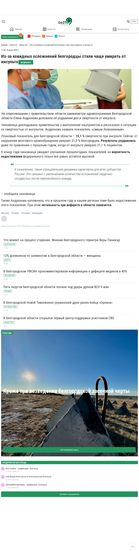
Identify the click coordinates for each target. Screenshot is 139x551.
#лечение (25, 213)
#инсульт (5, 213)
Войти (134, 21)
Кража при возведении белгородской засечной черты (66, 391)
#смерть (15, 213)
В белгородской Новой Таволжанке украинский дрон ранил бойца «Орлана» (58, 303)
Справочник (84, 29)
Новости (49, 29)
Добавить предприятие (69, 494)
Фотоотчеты (121, 29)
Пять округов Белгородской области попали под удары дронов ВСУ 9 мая (56, 287)
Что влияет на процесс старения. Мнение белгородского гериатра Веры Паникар (61, 240)
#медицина (37, 213)
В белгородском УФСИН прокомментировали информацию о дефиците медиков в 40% (65, 271)
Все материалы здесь (69, 450)
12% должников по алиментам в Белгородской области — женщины (52, 256)
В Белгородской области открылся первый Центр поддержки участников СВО (58, 318)
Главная (16, 29)
